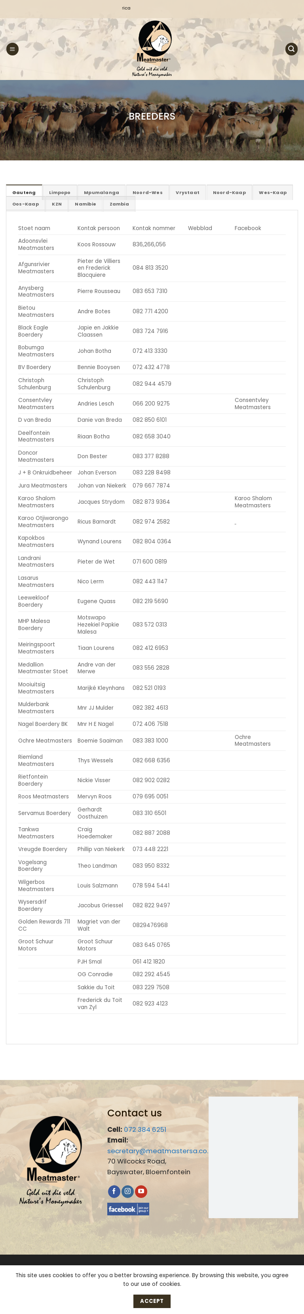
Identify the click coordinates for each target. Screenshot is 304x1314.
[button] (12, 49)
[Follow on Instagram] (128, 1191)
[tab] (23, 192)
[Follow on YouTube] (141, 1191)
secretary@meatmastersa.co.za (161, 1150)
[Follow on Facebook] (114, 1191)
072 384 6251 (145, 1129)
